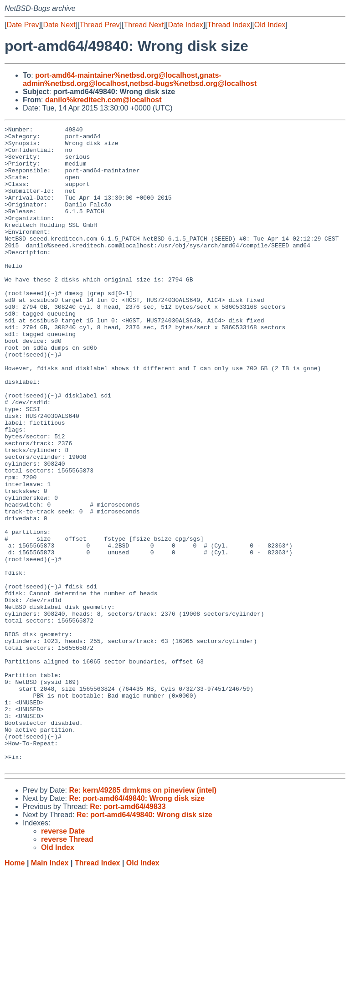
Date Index (185, 25)
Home (15, 991)
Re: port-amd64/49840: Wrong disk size (137, 926)
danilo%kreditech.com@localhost (103, 100)
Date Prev (22, 25)
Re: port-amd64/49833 (127, 935)
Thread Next (144, 25)
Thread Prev (100, 25)
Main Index (50, 991)
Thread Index (228, 25)
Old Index (269, 25)
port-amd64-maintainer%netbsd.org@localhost (116, 75)
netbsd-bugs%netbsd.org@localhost (193, 83)
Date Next (59, 25)
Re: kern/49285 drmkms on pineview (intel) (142, 918)
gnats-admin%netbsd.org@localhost (122, 79)
